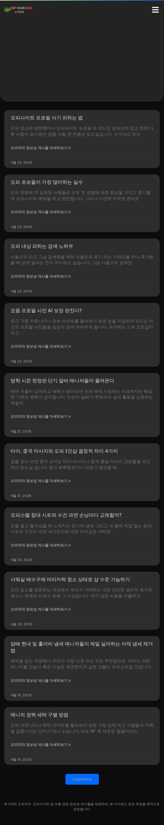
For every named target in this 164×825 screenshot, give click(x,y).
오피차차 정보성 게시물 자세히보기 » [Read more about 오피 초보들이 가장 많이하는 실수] (41, 212)
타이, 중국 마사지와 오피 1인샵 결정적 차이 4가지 (64, 451)
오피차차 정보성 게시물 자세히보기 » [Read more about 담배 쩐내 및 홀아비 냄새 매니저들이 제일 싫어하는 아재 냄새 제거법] (41, 680)
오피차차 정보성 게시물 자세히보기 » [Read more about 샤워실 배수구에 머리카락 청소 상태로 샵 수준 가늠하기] (41, 609)
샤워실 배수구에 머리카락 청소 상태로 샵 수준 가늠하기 (70, 579)
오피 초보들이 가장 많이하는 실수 (47, 182)
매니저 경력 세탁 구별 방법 (39, 715)
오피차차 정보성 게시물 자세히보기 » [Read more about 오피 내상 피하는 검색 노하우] (41, 276)
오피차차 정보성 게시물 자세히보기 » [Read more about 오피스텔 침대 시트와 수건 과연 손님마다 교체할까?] (41, 545)
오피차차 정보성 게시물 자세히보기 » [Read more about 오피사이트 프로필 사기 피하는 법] (41, 148)
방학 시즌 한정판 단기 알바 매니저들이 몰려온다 (62, 380)
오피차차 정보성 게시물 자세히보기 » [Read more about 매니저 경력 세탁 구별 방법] (41, 744)
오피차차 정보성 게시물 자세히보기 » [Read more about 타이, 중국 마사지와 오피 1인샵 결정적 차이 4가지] (41, 481)
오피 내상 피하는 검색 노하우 (42, 246)
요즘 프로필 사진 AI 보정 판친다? (46, 310)
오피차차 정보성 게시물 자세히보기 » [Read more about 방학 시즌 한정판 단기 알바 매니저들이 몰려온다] (41, 416)
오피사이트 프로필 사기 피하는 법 (47, 118)
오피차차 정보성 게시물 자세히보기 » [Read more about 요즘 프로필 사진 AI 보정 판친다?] (41, 346)
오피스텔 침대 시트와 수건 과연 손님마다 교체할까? (66, 515)
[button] (155, 9)
